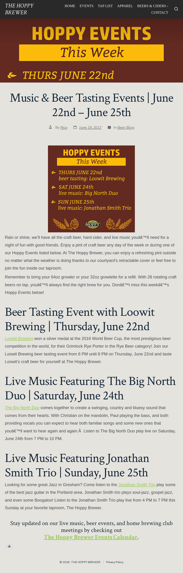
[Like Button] (9, 546)
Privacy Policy (114, 562)
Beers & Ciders (152, 6)
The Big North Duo (22, 407)
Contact (159, 12)
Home (70, 6)
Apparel (125, 6)
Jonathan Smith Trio (136, 484)
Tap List (105, 6)
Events (86, 6)
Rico (63, 127)
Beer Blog (125, 127)
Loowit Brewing (19, 338)
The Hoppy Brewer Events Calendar (90, 537)
